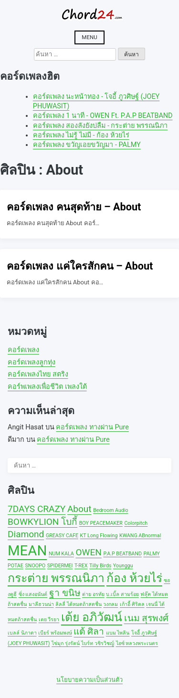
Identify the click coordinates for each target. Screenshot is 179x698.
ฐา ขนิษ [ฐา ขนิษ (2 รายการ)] (65, 592)
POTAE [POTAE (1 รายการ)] (15, 566)
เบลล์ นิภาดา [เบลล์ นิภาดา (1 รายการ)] (22, 633)
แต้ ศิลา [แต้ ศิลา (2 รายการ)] (89, 631)
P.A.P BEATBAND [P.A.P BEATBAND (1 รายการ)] (122, 554)
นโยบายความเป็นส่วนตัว (89, 679)
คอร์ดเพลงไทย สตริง (38, 374)
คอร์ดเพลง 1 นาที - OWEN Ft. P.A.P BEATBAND (103, 116)
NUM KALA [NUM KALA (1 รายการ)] (61, 554)
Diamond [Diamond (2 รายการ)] (26, 534)
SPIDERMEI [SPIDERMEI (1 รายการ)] (60, 566)
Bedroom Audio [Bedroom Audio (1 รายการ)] (110, 510)
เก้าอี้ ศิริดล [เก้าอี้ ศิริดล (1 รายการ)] (132, 604)
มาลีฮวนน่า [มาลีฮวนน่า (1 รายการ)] (41, 604)
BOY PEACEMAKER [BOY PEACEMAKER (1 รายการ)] (101, 523)
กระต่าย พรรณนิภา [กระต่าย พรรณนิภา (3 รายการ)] (56, 578)
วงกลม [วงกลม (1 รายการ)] (110, 604)
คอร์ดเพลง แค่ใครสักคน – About (80, 266)
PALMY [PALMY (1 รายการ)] (151, 554)
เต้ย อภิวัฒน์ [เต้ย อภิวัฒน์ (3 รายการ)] (91, 617)
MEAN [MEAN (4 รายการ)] (27, 550)
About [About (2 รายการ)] (79, 508)
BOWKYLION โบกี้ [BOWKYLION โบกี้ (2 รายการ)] (42, 521)
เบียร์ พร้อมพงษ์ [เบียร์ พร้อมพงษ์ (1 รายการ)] (55, 633)
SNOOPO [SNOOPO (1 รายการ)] (35, 566)
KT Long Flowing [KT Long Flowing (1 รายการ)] (99, 535)
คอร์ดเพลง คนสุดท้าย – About (74, 207)
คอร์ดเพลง (23, 350)
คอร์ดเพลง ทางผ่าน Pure (92, 427)
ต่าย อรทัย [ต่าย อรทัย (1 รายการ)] (93, 594)
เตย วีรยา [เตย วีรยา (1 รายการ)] (49, 619)
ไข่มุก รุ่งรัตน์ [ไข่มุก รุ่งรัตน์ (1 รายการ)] (66, 643)
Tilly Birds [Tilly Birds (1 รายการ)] (100, 566)
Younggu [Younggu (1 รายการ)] (123, 566)
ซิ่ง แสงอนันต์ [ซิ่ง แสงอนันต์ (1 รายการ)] (33, 594)
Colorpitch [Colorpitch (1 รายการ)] (135, 523)
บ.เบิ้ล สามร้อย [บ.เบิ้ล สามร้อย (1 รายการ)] (122, 594)
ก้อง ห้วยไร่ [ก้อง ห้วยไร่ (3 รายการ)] (134, 578)
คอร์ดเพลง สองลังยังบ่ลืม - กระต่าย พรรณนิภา (100, 126)
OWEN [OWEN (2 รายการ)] (88, 552)
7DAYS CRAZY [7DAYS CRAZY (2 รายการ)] (36, 508)
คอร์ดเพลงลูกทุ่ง (31, 362)
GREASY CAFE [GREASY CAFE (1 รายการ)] (62, 535)
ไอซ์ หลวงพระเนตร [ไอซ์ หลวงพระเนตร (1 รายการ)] (137, 643)
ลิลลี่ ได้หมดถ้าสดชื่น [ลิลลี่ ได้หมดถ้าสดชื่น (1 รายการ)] (78, 604)
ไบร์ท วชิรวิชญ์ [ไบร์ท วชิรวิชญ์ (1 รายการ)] (97, 643)
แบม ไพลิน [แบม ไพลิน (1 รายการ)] (118, 633)
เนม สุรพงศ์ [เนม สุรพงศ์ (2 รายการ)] (146, 618)
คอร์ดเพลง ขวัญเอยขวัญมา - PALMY (87, 145)
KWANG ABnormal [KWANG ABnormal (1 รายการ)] (140, 535)
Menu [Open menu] (89, 37)
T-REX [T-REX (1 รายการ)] (80, 566)
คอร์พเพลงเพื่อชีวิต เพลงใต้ (47, 387)
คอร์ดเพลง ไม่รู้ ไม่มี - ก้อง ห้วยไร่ (81, 135)
